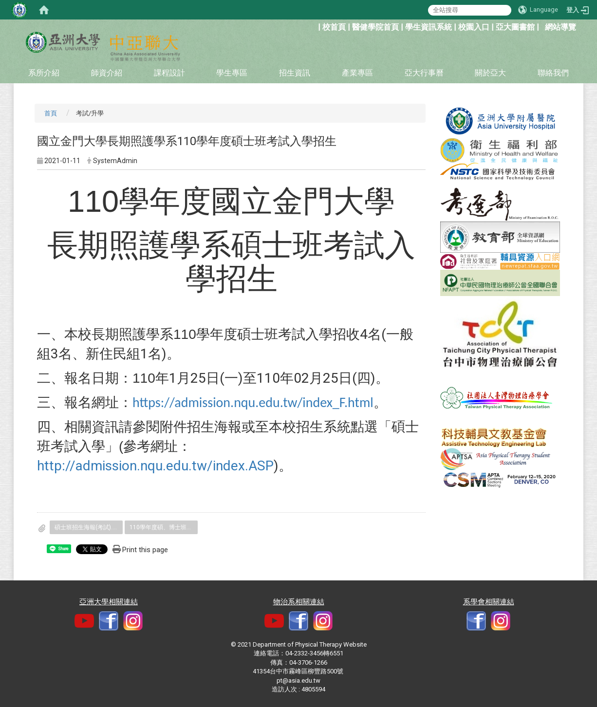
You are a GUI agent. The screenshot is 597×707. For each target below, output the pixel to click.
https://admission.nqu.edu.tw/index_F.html (252, 402)
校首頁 (334, 27)
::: (313, 26)
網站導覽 (560, 27)
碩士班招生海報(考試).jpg (87, 527)
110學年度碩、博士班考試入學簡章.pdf (164, 527)
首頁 (50, 113)
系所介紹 (43, 72)
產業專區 (357, 72)
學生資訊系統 (428, 27)
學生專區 (231, 72)
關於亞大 (490, 72)
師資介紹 (106, 72)
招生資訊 (294, 72)
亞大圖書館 (515, 27)
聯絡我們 (553, 72)
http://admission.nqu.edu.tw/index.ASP (155, 466)
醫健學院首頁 (375, 27)
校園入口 (473, 27)
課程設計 (169, 72)
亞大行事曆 (424, 72)
